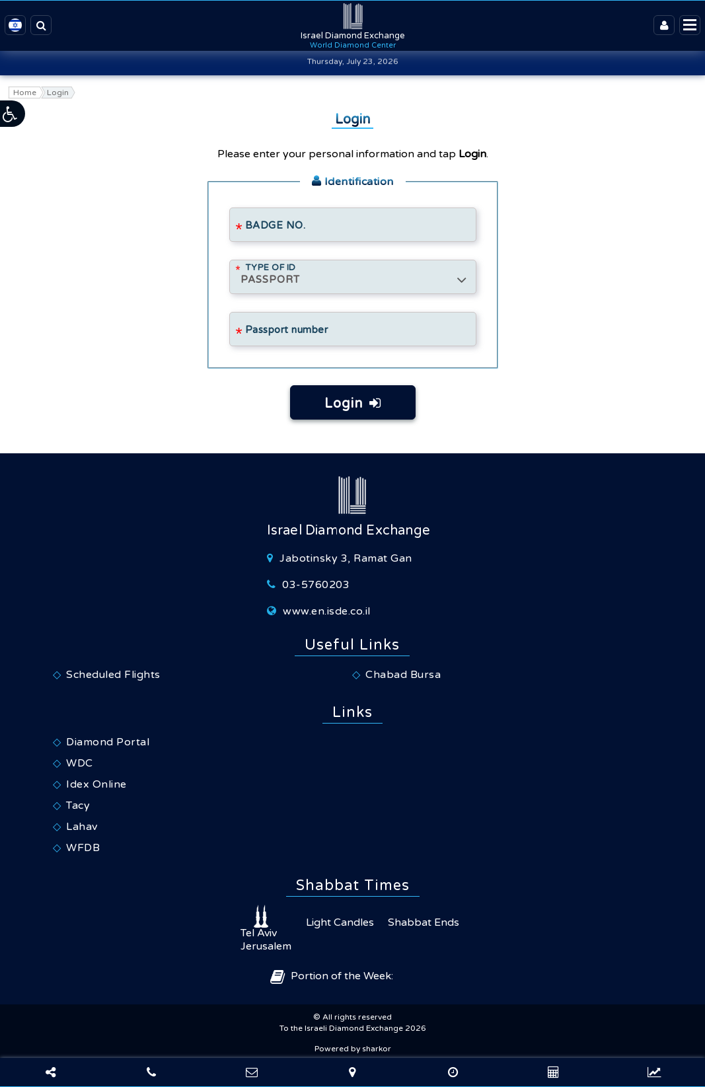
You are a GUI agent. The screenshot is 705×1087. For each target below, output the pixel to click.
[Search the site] (41, 25)
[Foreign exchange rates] (655, 1072)
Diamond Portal (107, 742)
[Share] (50, 1072)
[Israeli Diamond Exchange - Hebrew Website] (15, 25)
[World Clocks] (553, 1072)
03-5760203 (316, 584)
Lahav (82, 826)
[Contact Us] (252, 1072)
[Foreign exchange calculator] (453, 1072)
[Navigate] (352, 1072)
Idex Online (96, 784)
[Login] (664, 25)
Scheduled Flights (113, 674)
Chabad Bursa (403, 674)
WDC (79, 763)
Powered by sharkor (353, 1048)
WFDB (83, 847)
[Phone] (150, 1072)
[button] (13, 113)
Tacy (78, 805)
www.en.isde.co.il (327, 611)
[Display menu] (689, 25)
